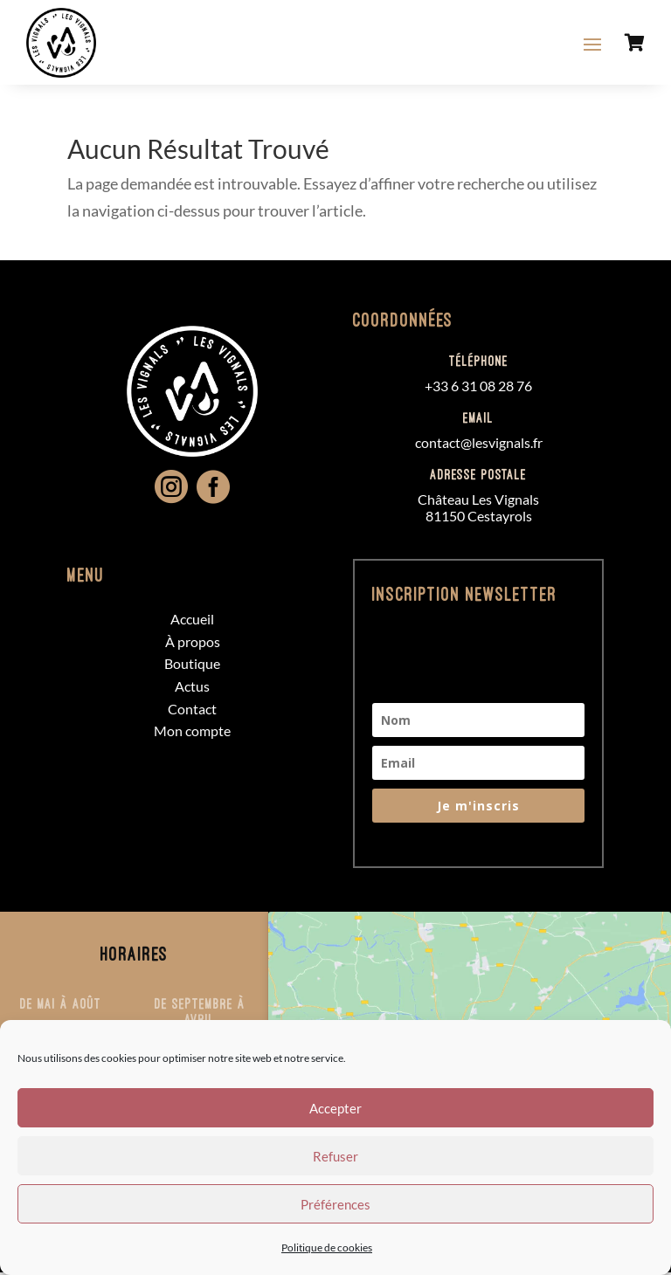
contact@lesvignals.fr (479, 445)
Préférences (335, 1204)
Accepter (335, 1108)
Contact (192, 711)
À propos (192, 644)
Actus (192, 688)
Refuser (335, 1156)
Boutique (192, 666)
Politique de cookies (326, 1247)
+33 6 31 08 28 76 (478, 388)
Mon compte (192, 733)
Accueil (192, 621)
